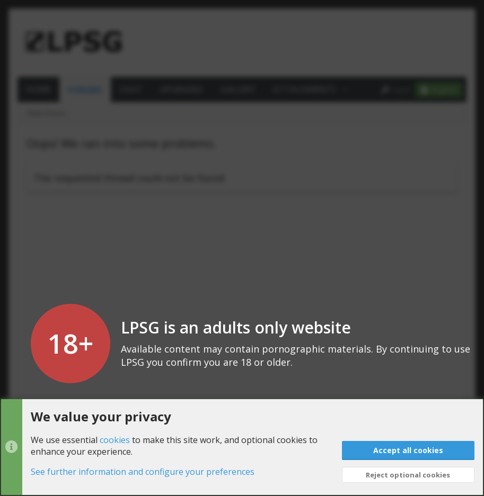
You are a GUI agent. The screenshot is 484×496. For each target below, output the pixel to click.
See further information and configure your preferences (142, 472)
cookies (115, 440)
